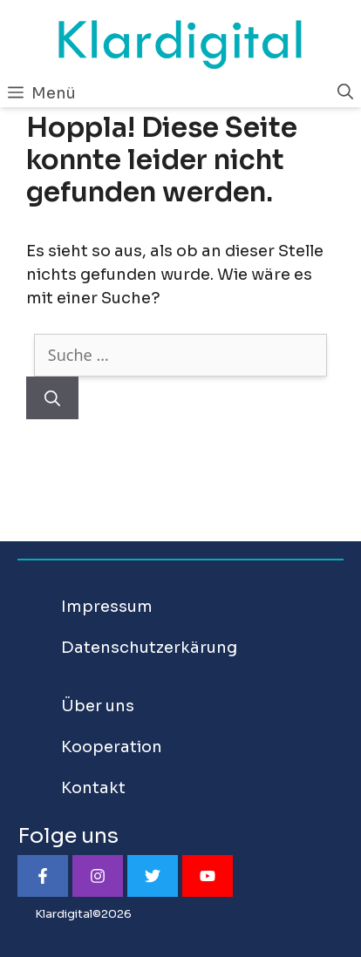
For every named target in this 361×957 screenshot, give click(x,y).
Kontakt (93, 788)
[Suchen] (52, 398)
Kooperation (111, 747)
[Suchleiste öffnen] (345, 92)
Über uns (97, 706)
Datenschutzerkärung (149, 647)
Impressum (107, 606)
